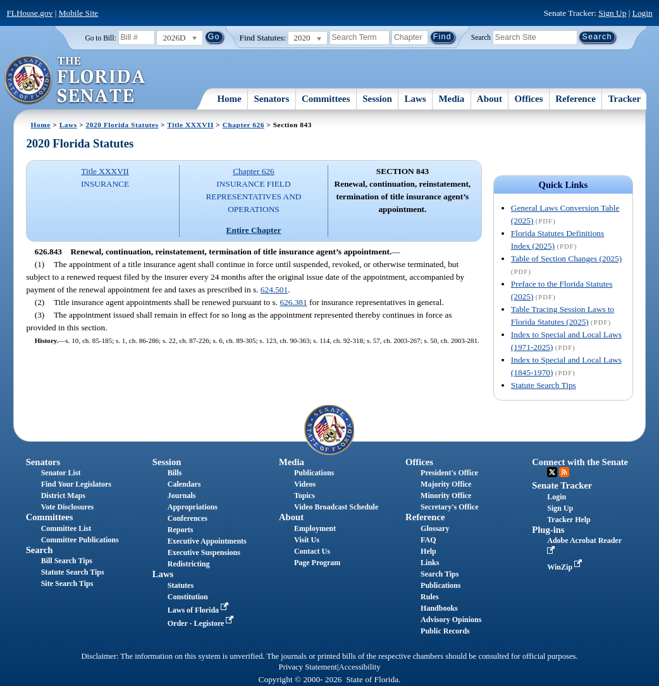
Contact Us (312, 551)
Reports (181, 529)
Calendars (184, 484)
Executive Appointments (207, 541)
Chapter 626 (243, 124)
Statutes (181, 585)
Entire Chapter (253, 230)
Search (481, 37)
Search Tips (440, 574)
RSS (564, 472)
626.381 (293, 302)
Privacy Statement (307, 667)
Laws (415, 99)
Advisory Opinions (451, 619)
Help (428, 551)
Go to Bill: (100, 38)
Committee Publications (80, 539)
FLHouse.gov (29, 13)
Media (451, 99)
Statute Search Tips (543, 385)
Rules (430, 596)
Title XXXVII (190, 124)
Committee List (66, 528)
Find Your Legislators (76, 484)
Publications (314, 472)
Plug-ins (548, 530)
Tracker (624, 99)
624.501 (274, 289)
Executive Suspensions (204, 552)
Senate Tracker (562, 485)
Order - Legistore (202, 623)
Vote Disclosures (67, 506)
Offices (529, 99)
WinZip (565, 567)
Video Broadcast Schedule (336, 506)
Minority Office (446, 495)
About (489, 99)
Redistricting (189, 563)
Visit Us (306, 539)
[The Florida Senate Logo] (75, 80)
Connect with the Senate (580, 462)
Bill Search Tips (66, 560)
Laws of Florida (199, 610)
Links (430, 562)
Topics (304, 495)
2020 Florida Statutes (122, 124)
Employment (315, 528)
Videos (305, 484)
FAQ (428, 539)
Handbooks (439, 608)
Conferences (187, 518)
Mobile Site (79, 13)
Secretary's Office (449, 506)
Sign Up (612, 13)
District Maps (63, 495)
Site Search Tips (67, 583)
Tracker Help (569, 519)
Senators (271, 99)
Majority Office (446, 484)
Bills (175, 472)
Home (229, 99)
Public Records (445, 631)
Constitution (188, 596)
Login (642, 13)
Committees (326, 99)
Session (377, 99)
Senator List (61, 472)
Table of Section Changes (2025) (566, 258)
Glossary (435, 528)
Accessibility (360, 667)
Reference (575, 99)
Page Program (317, 562)
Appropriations (193, 506)
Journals (182, 495)
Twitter (552, 472)
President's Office (449, 472)
